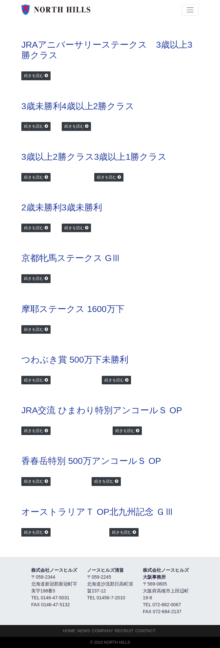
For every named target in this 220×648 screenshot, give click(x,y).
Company (102, 630)
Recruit (124, 630)
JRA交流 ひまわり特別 (67, 410)
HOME (69, 630)
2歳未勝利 (41, 207)
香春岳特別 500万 (56, 461)
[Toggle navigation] (190, 10)
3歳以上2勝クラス (57, 157)
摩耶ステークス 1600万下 (72, 309)
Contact (145, 630)
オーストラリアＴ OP (65, 512)
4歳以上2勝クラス (98, 106)
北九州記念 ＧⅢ (141, 512)
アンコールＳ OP (147, 410)
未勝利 (115, 360)
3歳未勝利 (41, 106)
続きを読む (34, 75)
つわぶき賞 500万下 (61, 360)
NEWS (83, 630)
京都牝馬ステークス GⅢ (71, 258)
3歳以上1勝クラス (130, 157)
